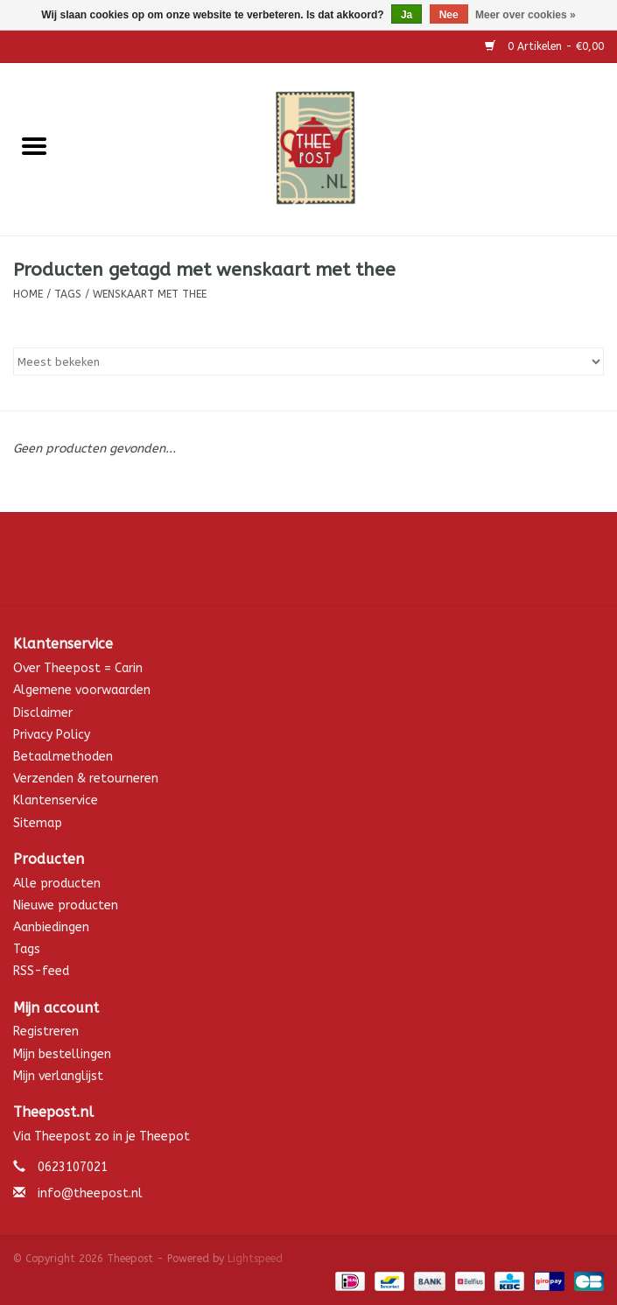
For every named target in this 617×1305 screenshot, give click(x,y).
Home (28, 294)
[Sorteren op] (308, 361)
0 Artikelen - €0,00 (544, 46)
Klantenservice (55, 800)
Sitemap (37, 823)
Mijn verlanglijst (58, 1076)
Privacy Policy (51, 734)
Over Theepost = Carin (78, 668)
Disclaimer (43, 712)
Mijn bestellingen (62, 1054)
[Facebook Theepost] (309, 565)
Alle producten (57, 883)
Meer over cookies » (525, 15)
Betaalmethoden (63, 756)
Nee (449, 15)
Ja (406, 15)
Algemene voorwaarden (82, 690)
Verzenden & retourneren (85, 778)
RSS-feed (41, 971)
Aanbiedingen (51, 927)
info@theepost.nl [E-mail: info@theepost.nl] (90, 1193)
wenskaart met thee (150, 294)
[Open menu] (34, 145)
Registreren (46, 1031)
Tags (67, 294)
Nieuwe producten (65, 905)
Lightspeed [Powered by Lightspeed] (255, 1258)
